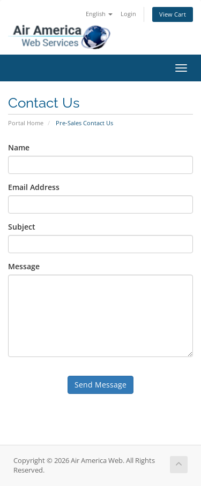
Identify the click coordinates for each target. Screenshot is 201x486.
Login (128, 14)
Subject (21, 227)
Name (18, 147)
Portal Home (25, 123)
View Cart (172, 14)
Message (24, 266)
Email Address (33, 187)
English (99, 14)
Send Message (100, 384)
